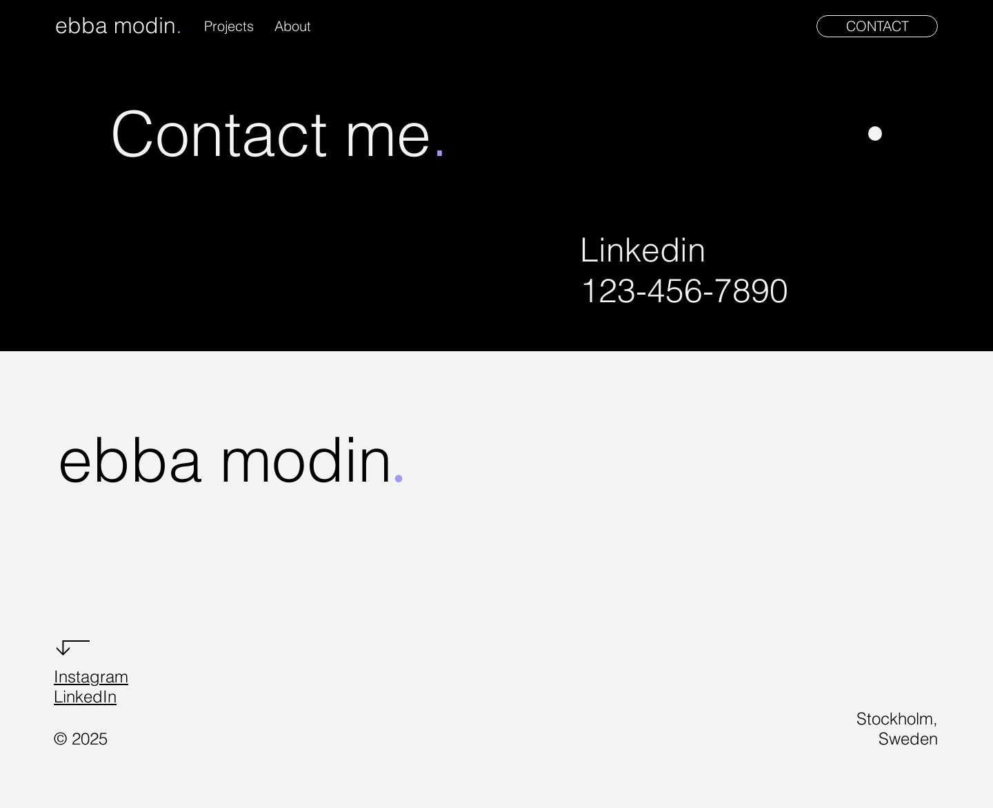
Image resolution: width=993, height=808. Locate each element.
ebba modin (115, 25)
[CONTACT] (877, 26)
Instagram (91, 677)
